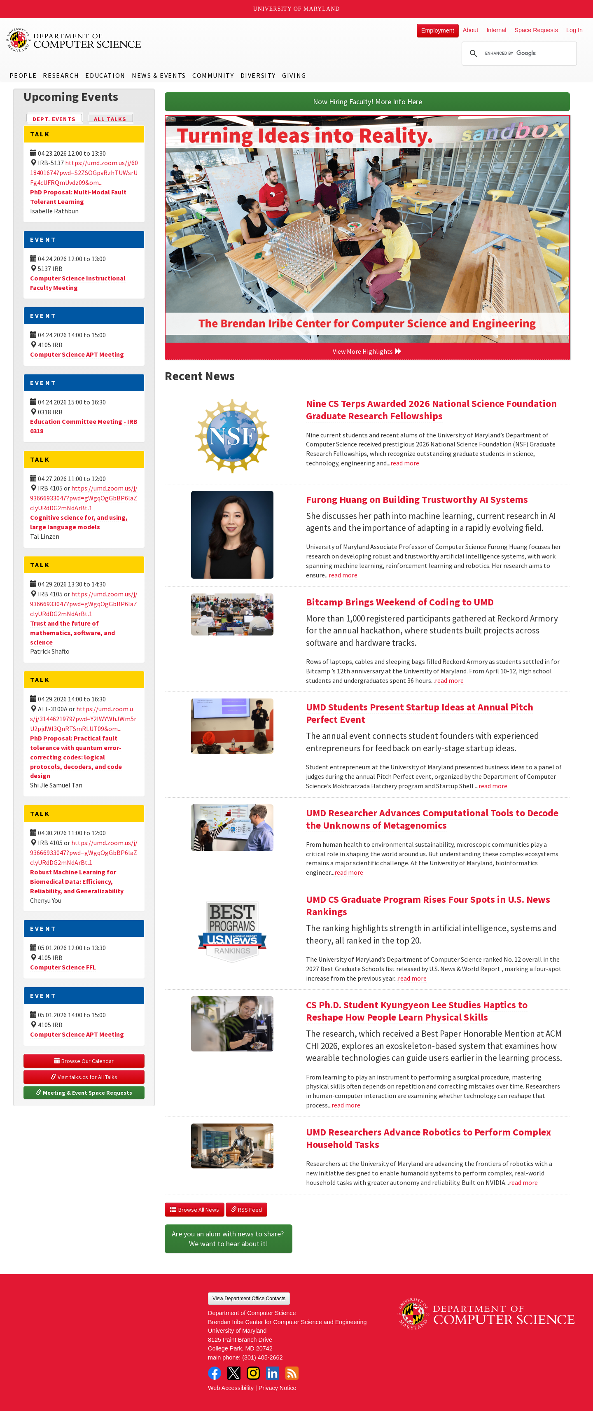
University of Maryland (296, 9)
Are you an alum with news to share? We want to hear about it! (228, 1238)
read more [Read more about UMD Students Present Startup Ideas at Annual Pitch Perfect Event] (493, 786)
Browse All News (194, 1209)
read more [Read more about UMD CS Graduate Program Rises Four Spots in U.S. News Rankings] (412, 978)
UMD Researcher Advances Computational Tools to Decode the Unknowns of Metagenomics (432, 819)
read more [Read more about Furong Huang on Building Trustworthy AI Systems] (343, 575)
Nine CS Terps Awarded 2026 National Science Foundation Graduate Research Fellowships (431, 409)
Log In (574, 30)
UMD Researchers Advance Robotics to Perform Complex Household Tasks (428, 1138)
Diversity (258, 75)
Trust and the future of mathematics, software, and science (72, 632)
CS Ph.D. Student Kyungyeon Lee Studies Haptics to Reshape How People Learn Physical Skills (417, 1010)
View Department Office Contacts (248, 1298)
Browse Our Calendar (84, 1061)
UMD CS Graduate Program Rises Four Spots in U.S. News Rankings (428, 905)
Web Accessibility (231, 1388)
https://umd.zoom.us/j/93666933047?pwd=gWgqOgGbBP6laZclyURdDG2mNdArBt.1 (84, 498)
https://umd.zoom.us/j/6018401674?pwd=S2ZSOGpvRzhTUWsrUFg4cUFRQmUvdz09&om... (84, 173)
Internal (496, 30)
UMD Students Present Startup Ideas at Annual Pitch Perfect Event (419, 713)
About (471, 30)
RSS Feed (246, 1209)
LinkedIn (272, 1373)
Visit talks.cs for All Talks (84, 1077)
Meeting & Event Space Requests (84, 1092)
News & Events (159, 75)
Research (61, 75)
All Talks (110, 119)
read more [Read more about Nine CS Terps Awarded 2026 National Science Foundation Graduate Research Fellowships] (404, 463)
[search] (518, 53)
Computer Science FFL (63, 967)
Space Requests (536, 30)
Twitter (233, 1373)
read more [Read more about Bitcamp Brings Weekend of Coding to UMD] (449, 680)
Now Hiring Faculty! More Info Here (367, 101)
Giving (294, 75)
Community (213, 75)
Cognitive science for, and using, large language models (79, 522)
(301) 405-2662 (262, 1357)
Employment (437, 30)
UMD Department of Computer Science (74, 40)
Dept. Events (58, 118)
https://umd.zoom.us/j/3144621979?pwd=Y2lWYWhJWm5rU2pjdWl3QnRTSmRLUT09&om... (83, 719)
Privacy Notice (277, 1388)
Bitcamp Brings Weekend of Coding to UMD (400, 602)
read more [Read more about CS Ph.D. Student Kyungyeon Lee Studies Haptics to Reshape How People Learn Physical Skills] (346, 1105)
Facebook (214, 1373)
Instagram (253, 1373)
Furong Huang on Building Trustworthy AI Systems (417, 499)
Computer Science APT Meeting (77, 354)
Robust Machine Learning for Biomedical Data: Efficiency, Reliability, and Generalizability (77, 881)
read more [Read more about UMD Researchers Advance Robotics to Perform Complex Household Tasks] (523, 1182)
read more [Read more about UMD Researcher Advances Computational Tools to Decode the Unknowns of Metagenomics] (348, 872)
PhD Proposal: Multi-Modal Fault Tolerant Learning (78, 197)
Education (105, 75)
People (23, 75)
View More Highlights (367, 351)
